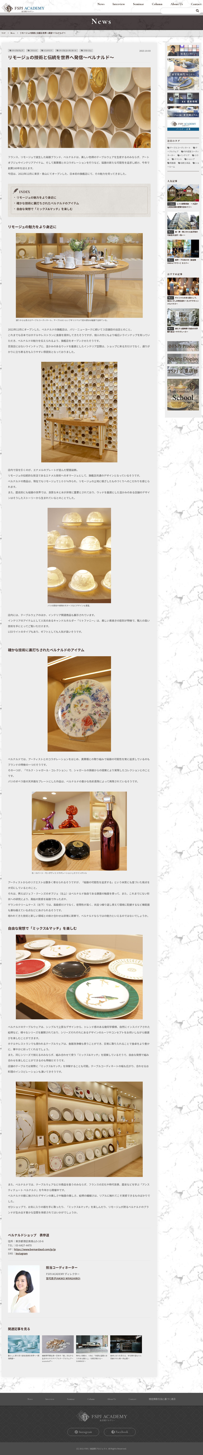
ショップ (191, 159)
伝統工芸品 (185, 162)
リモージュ (88, 50)
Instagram (22, 1253)
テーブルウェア (17, 50)
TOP (4, 33)
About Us (176, 4)
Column (157, 4)
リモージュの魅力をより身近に (36, 197)
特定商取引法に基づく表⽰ (162, 1399)
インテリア (48, 50)
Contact (196, 4)
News (101, 4)
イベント (178, 159)
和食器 (173, 162)
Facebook (122, 1432)
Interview (119, 4)
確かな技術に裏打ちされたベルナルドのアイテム (47, 203)
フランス (33, 50)
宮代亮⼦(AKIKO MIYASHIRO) (63, 1278)
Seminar (138, 4)
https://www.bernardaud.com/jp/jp (35, 1249)
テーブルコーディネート (67, 50)
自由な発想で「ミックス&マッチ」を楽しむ (44, 209)
